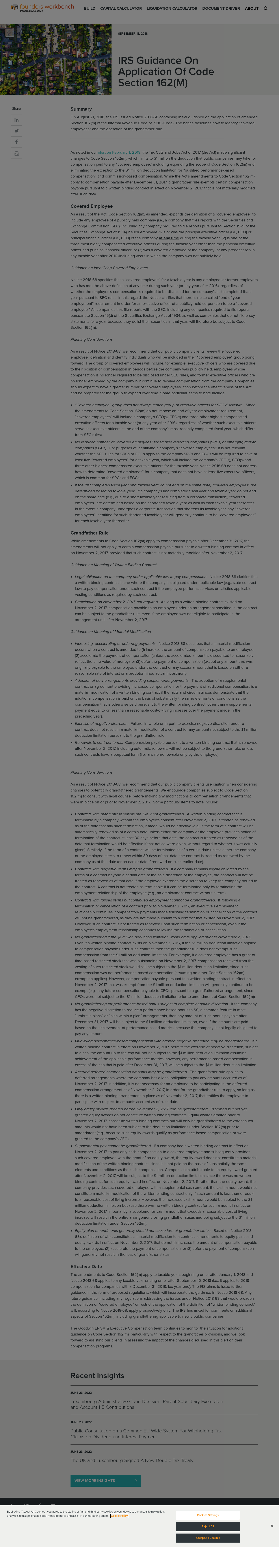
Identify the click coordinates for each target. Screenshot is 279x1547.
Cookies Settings (208, 1518)
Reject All (208, 1529)
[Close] (272, 1528)
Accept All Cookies (208, 1540)
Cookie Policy (119, 1519)
